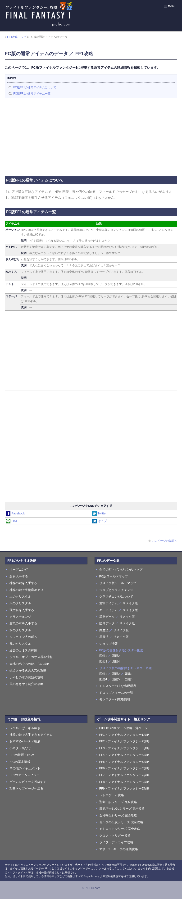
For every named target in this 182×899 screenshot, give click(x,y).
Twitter (99, 513)
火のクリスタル (20, 603)
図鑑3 (103, 661)
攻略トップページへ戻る (26, 788)
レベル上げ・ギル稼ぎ (24, 728)
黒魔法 (104, 637)
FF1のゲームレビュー (24, 775)
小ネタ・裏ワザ (20, 748)
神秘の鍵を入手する (23, 583)
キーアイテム (108, 610)
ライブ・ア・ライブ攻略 (116, 842)
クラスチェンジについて (116, 596)
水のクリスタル (20, 630)
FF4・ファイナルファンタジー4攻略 (124, 755)
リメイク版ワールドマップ (117, 583)
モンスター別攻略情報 (114, 699)
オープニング (18, 569)
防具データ (107, 623)
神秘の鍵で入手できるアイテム (31, 734)
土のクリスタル (20, 596)
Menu (169, 6)
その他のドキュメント (24, 768)
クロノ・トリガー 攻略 (115, 835)
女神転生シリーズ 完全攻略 (118, 815)
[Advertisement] (91, 136)
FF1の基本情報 (19, 761)
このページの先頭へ (162, 540)
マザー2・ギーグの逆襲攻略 (118, 849)
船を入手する (18, 576)
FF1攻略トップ (16, 37)
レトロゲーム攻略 (111, 795)
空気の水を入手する (23, 623)
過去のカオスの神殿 (23, 650)
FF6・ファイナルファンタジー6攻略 (124, 768)
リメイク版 (130, 603)
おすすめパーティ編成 (24, 741)
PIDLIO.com (92, 888)
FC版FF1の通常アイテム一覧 (31, 93)
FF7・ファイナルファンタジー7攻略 (124, 775)
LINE (12, 521)
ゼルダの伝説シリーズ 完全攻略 (121, 822)
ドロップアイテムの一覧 (116, 693)
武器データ (107, 616)
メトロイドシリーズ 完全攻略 (119, 829)
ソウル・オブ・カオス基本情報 (31, 657)
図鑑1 (103, 656)
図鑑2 (116, 656)
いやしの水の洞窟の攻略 (26, 677)
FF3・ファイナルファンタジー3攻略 (124, 748)
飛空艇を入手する (21, 610)
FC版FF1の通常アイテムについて (34, 87)
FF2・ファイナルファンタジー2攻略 (124, 741)
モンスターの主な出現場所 (117, 686)
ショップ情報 (108, 643)
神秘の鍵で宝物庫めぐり (26, 590)
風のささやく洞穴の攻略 (26, 684)
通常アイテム (108, 603)
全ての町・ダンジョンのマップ (120, 569)
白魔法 (104, 630)
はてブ (99, 521)
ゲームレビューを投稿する (27, 782)
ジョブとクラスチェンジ (116, 590)
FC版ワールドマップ (113, 576)
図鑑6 (128, 679)
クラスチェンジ (20, 616)
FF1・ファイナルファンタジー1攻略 (124, 734)
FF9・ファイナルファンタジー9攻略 (124, 788)
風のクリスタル (20, 643)
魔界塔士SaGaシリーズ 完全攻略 (122, 808)
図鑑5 (116, 679)
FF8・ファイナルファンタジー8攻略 (124, 782)
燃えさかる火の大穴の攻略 (27, 670)
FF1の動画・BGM (21, 755)
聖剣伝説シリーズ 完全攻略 (118, 802)
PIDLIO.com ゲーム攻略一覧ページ (123, 728)
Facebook (15, 513)
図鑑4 (116, 661)
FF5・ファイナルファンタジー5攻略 (124, 761)
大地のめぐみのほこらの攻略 (29, 664)
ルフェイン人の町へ (23, 637)
